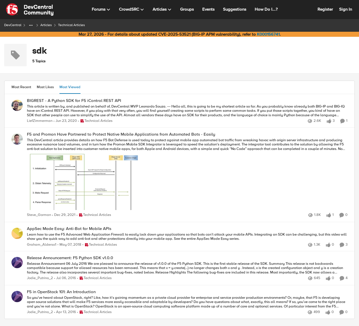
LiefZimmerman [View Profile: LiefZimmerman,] (39, 121)
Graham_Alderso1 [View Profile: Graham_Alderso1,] (41, 244)
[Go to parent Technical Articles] (95, 121)
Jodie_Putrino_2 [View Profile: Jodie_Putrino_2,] (40, 278)
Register (325, 9)
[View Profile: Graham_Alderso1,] (17, 233)
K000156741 (268, 34)
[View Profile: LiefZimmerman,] (17, 105)
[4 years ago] (63, 215)
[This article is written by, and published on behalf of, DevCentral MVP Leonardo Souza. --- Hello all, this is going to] (187, 110)
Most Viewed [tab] (69, 87)
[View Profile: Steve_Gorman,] (17, 139)
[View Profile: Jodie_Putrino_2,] (17, 262)
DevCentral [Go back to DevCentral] (12, 25)
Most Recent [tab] (21, 87)
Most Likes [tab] (45, 87)
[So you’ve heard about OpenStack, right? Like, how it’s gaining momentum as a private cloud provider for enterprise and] (187, 302)
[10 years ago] (65, 278)
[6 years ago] (65, 121)
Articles (46, 25)
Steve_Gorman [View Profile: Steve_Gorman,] (39, 215)
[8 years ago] (69, 244)
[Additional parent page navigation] (30, 25)
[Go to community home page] (29, 9)
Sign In (345, 9)
